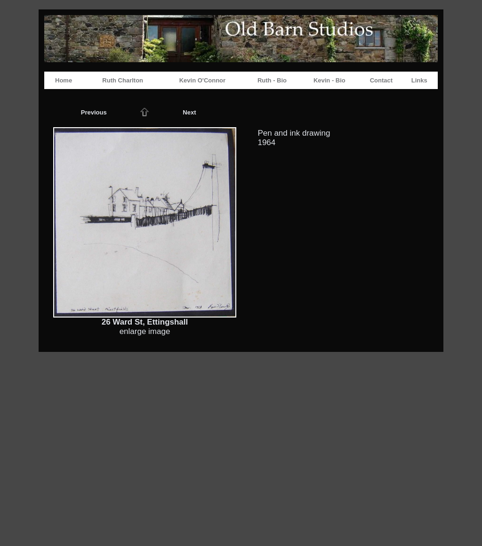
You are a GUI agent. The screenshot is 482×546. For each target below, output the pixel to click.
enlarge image (145, 331)
